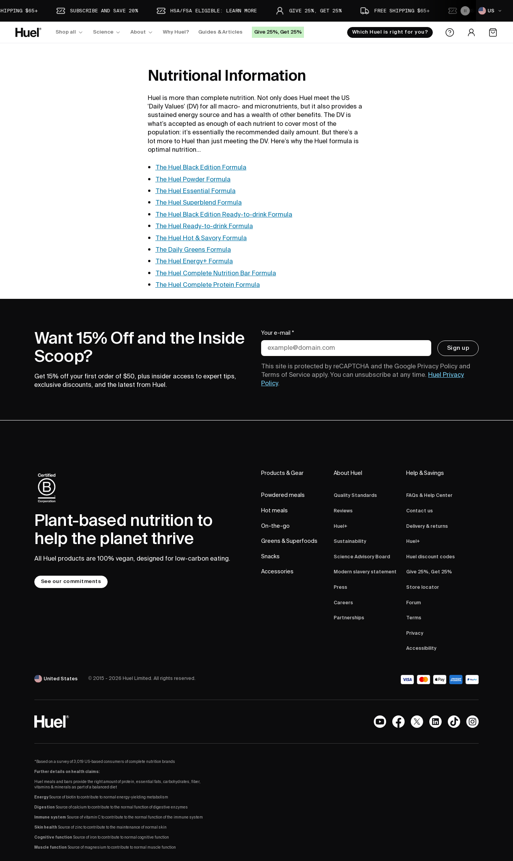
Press (340, 587)
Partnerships (349, 618)
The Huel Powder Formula (193, 179)
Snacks (270, 556)
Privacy (414, 633)
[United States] (56, 679)
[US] (491, 11)
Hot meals (274, 510)
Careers (343, 603)
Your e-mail (277, 333)
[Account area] (471, 32)
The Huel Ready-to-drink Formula (204, 226)
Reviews (343, 511)
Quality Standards (355, 496)
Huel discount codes (430, 557)
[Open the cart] (493, 32)
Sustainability (350, 541)
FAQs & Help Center (429, 496)
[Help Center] (450, 32)
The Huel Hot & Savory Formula (201, 238)
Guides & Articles (220, 32)
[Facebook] (398, 721)
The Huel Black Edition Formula (200, 167)
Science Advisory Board (362, 557)
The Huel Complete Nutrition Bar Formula (215, 273)
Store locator (422, 587)
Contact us (419, 511)
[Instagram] (472, 721)
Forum (413, 603)
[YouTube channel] (380, 721)
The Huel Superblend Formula (198, 202)
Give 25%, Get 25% (429, 572)
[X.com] (417, 721)
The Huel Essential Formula (195, 191)
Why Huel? (176, 32)
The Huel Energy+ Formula (194, 261)
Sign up (458, 348)
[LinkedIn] (435, 721)
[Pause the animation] (465, 10)
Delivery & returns (427, 526)
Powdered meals (283, 495)
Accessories (277, 571)
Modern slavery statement (365, 572)
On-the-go (275, 526)
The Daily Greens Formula (193, 249)
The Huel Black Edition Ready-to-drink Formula (223, 214)
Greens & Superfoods (289, 541)
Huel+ (341, 526)
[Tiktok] (454, 721)
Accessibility (421, 648)
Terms (413, 618)
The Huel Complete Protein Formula (207, 285)
